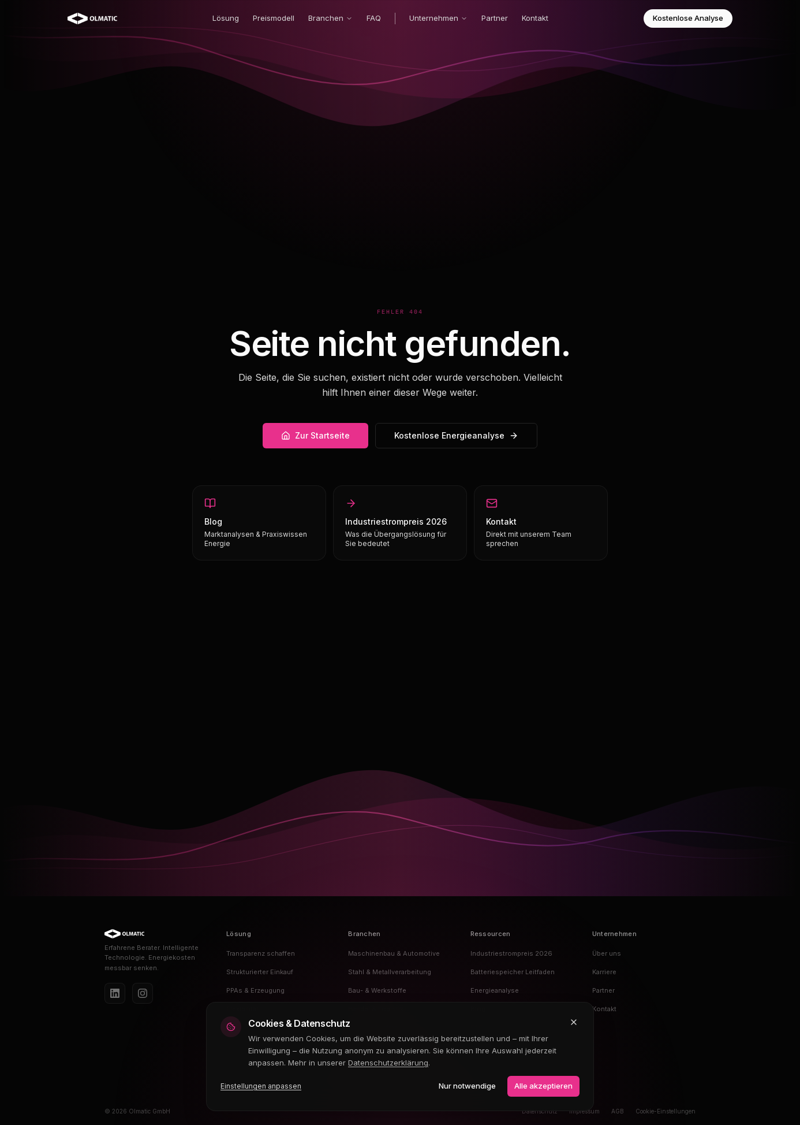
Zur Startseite (315, 435)
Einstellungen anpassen (260, 1086)
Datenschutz (540, 1111)
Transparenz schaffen (260, 953)
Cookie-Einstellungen (665, 1111)
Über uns (606, 953)
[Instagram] (142, 993)
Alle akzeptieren (543, 1085)
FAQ (374, 18)
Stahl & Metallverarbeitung (389, 972)
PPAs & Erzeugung (255, 990)
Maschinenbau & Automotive (394, 953)
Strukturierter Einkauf (259, 972)
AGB (617, 1111)
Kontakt (535, 18)
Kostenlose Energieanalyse (456, 435)
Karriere (604, 972)
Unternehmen (438, 18)
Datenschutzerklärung (388, 1062)
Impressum (584, 1111)
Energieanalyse (494, 990)
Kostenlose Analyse (688, 18)
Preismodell (273, 18)
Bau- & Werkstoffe (377, 990)
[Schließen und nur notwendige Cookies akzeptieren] (574, 1022)
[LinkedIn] (114, 993)
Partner (494, 18)
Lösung (225, 18)
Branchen (330, 18)
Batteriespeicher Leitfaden (512, 972)
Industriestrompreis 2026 (511, 953)
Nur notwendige (467, 1085)
